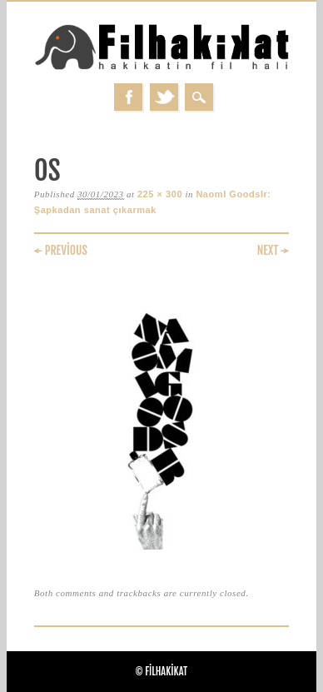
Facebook (128, 97)
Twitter (164, 97)
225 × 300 (159, 194)
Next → (273, 250)
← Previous (60, 250)
